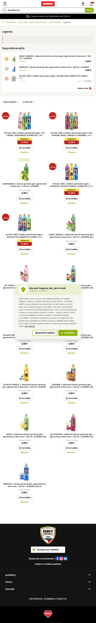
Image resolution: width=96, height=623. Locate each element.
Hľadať (89, 10)
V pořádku (68, 332)
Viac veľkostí (29, 326)
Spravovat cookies (45, 332)
